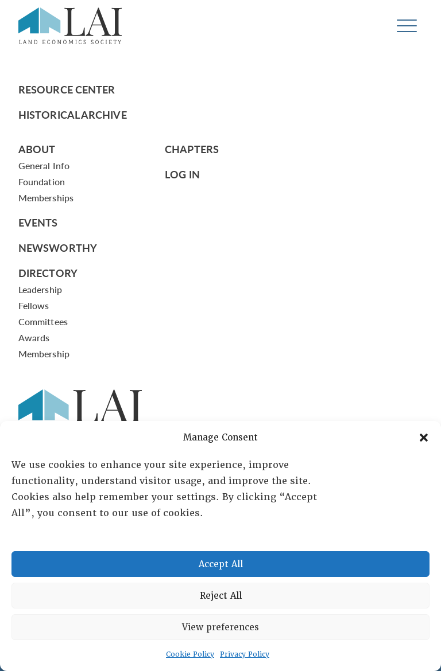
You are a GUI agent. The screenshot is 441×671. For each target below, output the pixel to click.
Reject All (221, 596)
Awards (33, 337)
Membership (43, 353)
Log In (182, 174)
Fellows (33, 305)
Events (38, 222)
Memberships (46, 197)
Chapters (192, 149)
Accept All (221, 564)
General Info (43, 165)
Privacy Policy (244, 654)
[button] (424, 437)
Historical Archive (72, 114)
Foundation (41, 181)
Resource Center (66, 89)
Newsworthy (57, 247)
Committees (43, 321)
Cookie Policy (190, 654)
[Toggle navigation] (407, 26)
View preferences (220, 627)
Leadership (40, 289)
